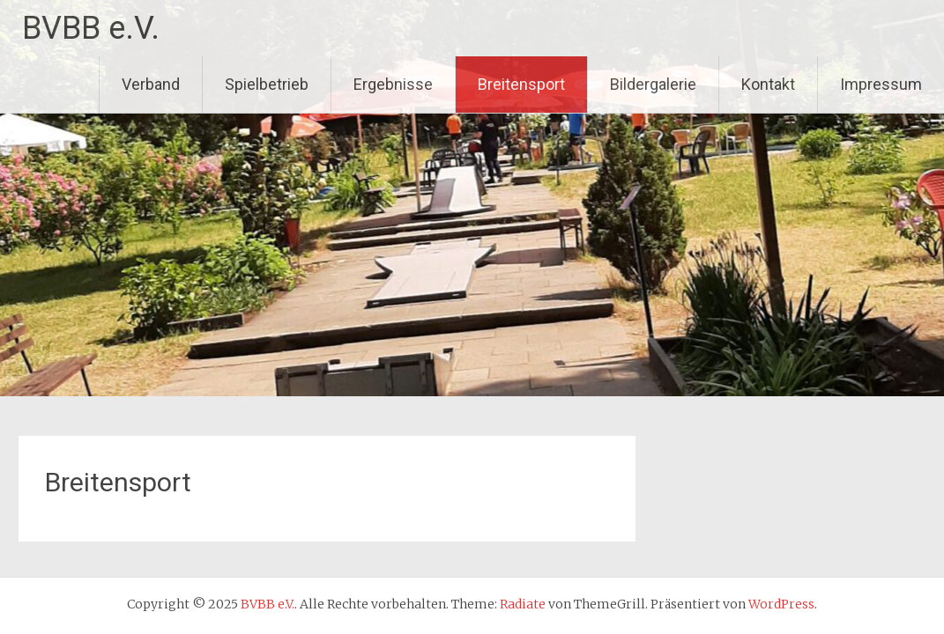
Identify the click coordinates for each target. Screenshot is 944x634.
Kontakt (768, 84)
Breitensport (521, 84)
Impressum (881, 84)
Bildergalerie (653, 84)
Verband (151, 84)
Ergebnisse (393, 84)
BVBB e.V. (91, 28)
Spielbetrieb (266, 84)
